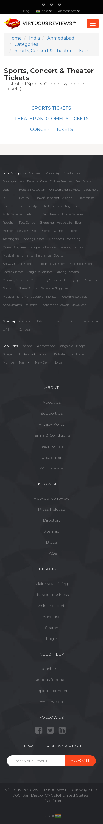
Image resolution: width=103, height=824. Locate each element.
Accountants (12, 305)
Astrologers (11, 239)
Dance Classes (13, 272)
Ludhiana (77, 354)
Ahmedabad (69, 11)
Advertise (51, 616)
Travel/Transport (47, 198)
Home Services (72, 214)
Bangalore (65, 346)
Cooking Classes (33, 239)
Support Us (52, 413)
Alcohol (67, 198)
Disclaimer (51, 457)
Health (24, 198)
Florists (51, 297)
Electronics (86, 198)
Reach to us (51, 668)
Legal (6, 190)
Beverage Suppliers (55, 288)
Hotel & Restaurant (32, 190)
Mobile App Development (63, 173)
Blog (26, 11)
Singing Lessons (81, 264)
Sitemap (51, 531)
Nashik (24, 362)
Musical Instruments (18, 255)
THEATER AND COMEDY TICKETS (51, 118)
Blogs (51, 542)
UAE (6, 329)
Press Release (51, 509)
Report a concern (52, 690)
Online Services (61, 181)
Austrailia (91, 321)
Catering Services (15, 280)
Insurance (43, 255)
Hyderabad (27, 354)
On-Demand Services (64, 190)
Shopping (46, 222)
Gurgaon (9, 354)
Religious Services (39, 272)
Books (7, 288)
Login (51, 638)
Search (51, 627)
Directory (51, 520)
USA (38, 321)
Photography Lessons (50, 264)
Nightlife (71, 206)
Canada (24, 329)
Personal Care (37, 181)
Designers (90, 190)
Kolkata (59, 354)
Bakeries (31, 305)
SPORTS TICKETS (51, 108)
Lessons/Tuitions (71, 247)
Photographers (13, 181)
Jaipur (42, 354)
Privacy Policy (51, 424)
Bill (5, 198)
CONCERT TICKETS (51, 129)
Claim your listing (51, 583)
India (55, 321)
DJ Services (56, 239)
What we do (51, 701)
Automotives (53, 206)
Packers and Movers (55, 305)
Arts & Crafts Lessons (17, 264)
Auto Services (13, 214)
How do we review (51, 498)
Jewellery (79, 305)
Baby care (91, 280)
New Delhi (43, 362)
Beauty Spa (72, 280)
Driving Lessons (67, 272)
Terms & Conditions (51, 435)
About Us (52, 402)
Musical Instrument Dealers (23, 297)
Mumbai (9, 362)
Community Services (46, 280)
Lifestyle (33, 206)
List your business (52, 594)
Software (35, 173)
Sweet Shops (28, 288)
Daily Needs (50, 214)
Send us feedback (51, 679)
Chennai (27, 346)
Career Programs (14, 247)
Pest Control (27, 222)
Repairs (8, 222)
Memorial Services (16, 231)
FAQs (51, 553)
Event (79, 222)
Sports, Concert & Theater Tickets (55, 231)
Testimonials (51, 446)
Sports (58, 255)
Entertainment (13, 206)
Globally (25, 321)
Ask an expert (51, 605)
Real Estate (83, 181)
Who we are (51, 468)
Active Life (64, 222)
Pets (29, 214)
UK (70, 321)
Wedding (73, 239)
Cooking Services (74, 297)
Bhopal (81, 346)
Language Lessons (42, 247)
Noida (58, 362)
